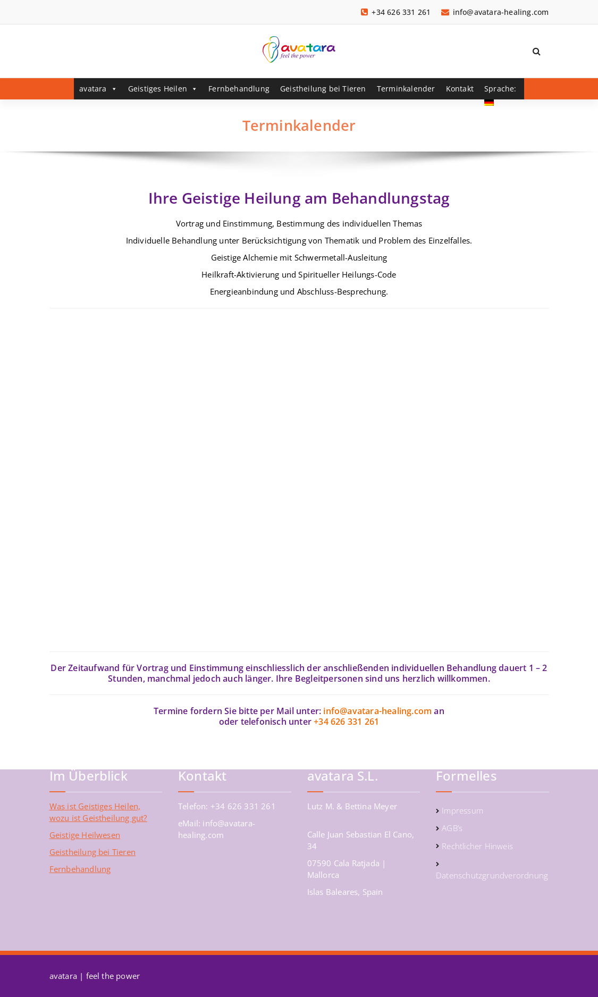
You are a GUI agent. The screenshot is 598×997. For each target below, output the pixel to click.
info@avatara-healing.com (377, 711)
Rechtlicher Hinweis (477, 846)
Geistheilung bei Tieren (323, 88)
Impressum (462, 810)
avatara (98, 88)
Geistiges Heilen (163, 88)
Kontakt (460, 88)
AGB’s (452, 828)
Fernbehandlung (238, 88)
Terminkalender (406, 88)
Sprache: (501, 91)
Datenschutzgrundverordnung (492, 875)
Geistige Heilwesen (85, 835)
